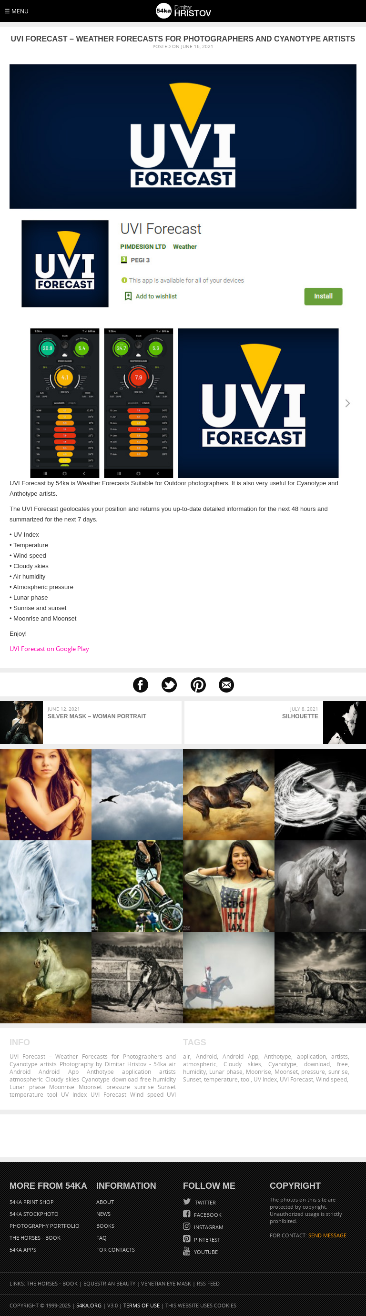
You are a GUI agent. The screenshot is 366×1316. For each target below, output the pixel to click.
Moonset (286, 1071)
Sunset (192, 1079)
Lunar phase (226, 1071)
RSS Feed (208, 1283)
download (317, 1064)
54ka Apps (23, 1249)
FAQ (101, 1237)
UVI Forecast (296, 1079)
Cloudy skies (242, 1064)
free (342, 1064)
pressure (313, 1071)
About (105, 1201)
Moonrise (258, 1071)
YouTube (205, 1251)
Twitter (204, 1202)
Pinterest (206, 1239)
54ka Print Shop (32, 1201)
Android (206, 1056)
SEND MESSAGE (327, 1235)
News (103, 1213)
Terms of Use (141, 1305)
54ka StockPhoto (34, 1213)
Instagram (208, 1227)
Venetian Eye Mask (166, 1283)
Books (105, 1225)
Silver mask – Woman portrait (97, 716)
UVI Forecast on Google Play (49, 648)
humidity (194, 1071)
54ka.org (89, 1305)
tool (246, 1079)
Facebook (207, 1214)
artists (339, 1056)
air (186, 1056)
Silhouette (300, 716)
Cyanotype (282, 1064)
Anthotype (277, 1056)
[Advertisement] (184, 1135)
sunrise (338, 1071)
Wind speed (331, 1079)
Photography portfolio (45, 1225)
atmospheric (199, 1064)
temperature (221, 1079)
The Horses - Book (35, 1237)
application (311, 1056)
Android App (240, 1056)
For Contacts (115, 1249)
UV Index (265, 1079)
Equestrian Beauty (109, 1283)
